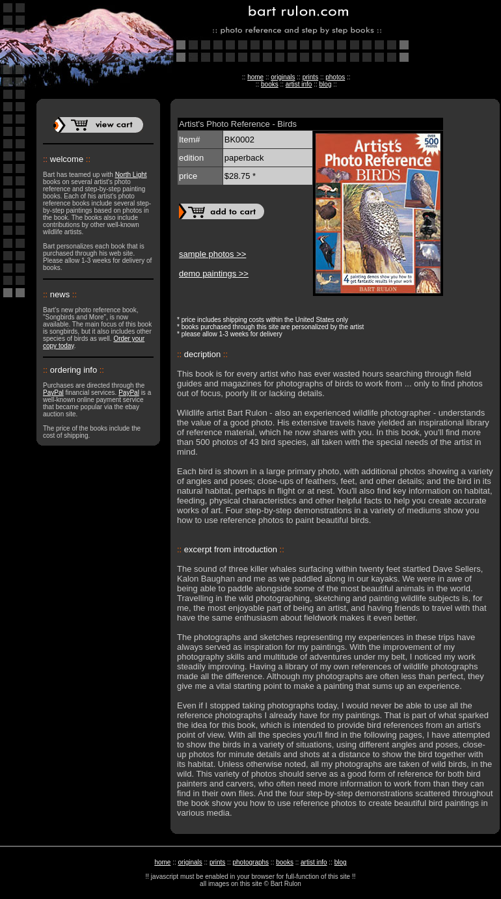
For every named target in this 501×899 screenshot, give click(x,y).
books (269, 84)
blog (325, 84)
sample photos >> (212, 254)
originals (283, 77)
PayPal (53, 392)
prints (310, 77)
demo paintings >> (214, 273)
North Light (131, 174)
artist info (299, 84)
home (255, 77)
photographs (250, 862)
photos (335, 77)
